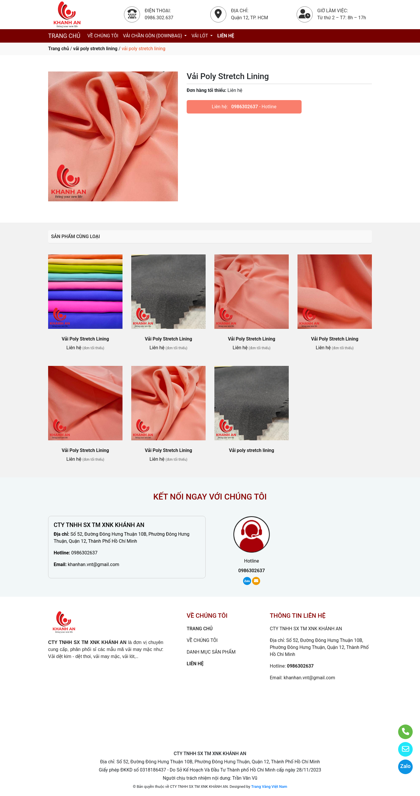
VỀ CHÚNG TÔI (102, 36)
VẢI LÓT (200, 36)
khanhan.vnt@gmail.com (93, 564)
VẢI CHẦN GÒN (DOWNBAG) (153, 36)
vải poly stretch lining (95, 48)
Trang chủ (58, 48)
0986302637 (244, 106)
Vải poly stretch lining (251, 450)
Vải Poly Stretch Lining (85, 339)
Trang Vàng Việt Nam (269, 786)
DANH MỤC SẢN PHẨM (211, 652)
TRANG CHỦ (64, 35)
